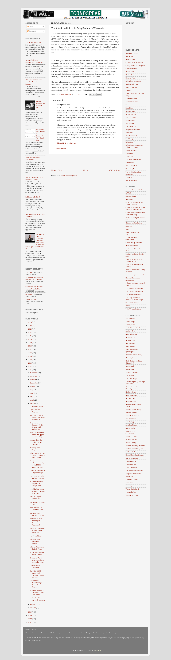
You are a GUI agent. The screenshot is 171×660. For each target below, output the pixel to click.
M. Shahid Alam (131, 439)
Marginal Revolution (133, 129)
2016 (30, 353)
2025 (30, 322)
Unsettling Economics (133, 169)
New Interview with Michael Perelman (37, 477)
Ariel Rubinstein (131, 334)
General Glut (130, 111)
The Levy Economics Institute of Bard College (134, 299)
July (32, 390)
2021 (30, 336)
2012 (30, 366)
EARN (128, 229)
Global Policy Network (134, 243)
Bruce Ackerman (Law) (134, 355)
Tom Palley (130, 163)
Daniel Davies (130, 75)
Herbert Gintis (131, 401)
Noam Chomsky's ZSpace (135, 455)
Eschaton (129, 105)
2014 (30, 359)
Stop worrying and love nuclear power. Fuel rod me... (37, 417)
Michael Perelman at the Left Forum (37, 548)
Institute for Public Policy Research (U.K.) (134, 260)
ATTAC (128, 193)
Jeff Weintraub (131, 419)
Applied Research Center (134, 190)
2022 (30, 332)
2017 (30, 349)
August (33, 386)
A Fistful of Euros (132, 53)
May (32, 396)
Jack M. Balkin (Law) (133, 410)
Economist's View (132, 102)
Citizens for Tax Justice (134, 223)
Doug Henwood (131, 87)
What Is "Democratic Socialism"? (32, 159)
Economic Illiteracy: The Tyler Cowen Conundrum (37, 592)
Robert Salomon (131, 150)
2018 (30, 346)
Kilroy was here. (31, 299)
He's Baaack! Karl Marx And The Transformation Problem (34, 82)
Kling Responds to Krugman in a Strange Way (36, 483)
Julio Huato (130, 123)
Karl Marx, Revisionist (33, 42)
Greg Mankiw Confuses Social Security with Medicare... (36, 426)
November (34, 376)
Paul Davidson (131, 461)
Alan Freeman (130, 318)
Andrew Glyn (130, 331)
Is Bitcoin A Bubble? (32, 197)
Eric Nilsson (130, 375)
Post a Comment (60, 148)
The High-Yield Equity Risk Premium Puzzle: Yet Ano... (37, 574)
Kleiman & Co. (131, 126)
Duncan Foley (130, 369)
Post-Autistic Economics (134, 288)
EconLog (129, 90)
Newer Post (57, 170)
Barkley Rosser (131, 340)
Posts (30, 27)
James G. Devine (131, 413)
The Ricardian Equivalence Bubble (35, 541)
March (32, 403)
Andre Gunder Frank (133, 328)
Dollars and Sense (132, 84)
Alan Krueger (130, 322)
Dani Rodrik (130, 72)
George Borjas (131, 114)
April (32, 400)
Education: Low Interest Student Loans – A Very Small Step (40, 135)
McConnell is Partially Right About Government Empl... (37, 584)
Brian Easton (130, 346)
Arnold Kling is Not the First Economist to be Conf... (37, 491)
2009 (30, 615)
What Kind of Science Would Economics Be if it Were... (37, 455)
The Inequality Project (133, 294)
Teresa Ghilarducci (132, 489)
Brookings (129, 199)
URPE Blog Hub (131, 166)
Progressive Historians (133, 474)
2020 (30, 339)
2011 (30, 370)
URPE (128, 306)
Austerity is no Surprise (35, 449)
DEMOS (129, 226)
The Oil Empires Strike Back (35, 498)
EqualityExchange (132, 372)
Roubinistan (130, 153)
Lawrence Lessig (131, 436)
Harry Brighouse (131, 395)
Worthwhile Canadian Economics (133, 173)
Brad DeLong (130, 343)
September (34, 383)
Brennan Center (131, 196)
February (33, 604)
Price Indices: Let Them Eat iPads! (36, 509)
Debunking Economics (133, 81)
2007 (30, 622)
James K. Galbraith (132, 416)
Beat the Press (130, 59)
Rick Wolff (129, 477)
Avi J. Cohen (130, 337)
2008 (30, 619)
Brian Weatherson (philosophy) (132, 351)
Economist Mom (131, 99)
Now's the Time (35, 536)
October (33, 380)
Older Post (114, 170)
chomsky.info (130, 358)
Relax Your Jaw (131, 142)
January (33, 608)
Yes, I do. (28, 272)
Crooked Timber (131, 69)
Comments (32, 31)
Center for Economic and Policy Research (134, 203)
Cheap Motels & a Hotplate (135, 65)
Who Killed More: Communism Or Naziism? (34, 61)
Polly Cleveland (131, 467)
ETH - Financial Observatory (131, 238)
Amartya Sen (130, 325)
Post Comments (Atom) (69, 176)
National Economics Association (133, 279)
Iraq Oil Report (131, 117)
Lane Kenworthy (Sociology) (131, 432)
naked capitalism (131, 180)
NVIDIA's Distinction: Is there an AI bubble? (34, 178)
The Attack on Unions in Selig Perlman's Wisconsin (37, 530)
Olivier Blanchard (132, 458)
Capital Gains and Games (134, 62)
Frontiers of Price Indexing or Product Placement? (36, 522)
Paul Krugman (131, 139)
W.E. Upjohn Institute (133, 309)
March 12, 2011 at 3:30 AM (66, 143)
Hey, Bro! (28, 294)
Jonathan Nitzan (131, 425)
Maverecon (129, 133)
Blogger (98, 650)
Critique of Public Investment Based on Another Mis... (37, 560)
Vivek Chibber (131, 492)
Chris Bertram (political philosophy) (134, 362)
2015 (30, 356)
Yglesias (129, 177)
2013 (30, 363)
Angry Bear (130, 56)
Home (86, 170)
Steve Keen (130, 483)
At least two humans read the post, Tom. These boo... (34, 278)
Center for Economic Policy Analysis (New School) (135, 208)
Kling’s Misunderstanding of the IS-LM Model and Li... (37, 464)
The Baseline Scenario (133, 160)
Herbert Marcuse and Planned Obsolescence (40, 105)
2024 (30, 325)
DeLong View (130, 78)
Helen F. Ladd (130, 398)
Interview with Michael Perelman (37, 514)
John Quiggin (130, 120)
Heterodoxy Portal (132, 246)
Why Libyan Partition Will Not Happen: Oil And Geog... (37, 434)
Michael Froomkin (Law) (134, 449)
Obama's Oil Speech (37, 406)
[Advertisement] (85, 161)
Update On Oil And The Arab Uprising (37, 599)
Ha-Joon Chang (131, 392)
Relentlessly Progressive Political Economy (134, 146)
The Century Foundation (134, 291)
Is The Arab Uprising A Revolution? (37, 553)
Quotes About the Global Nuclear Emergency (36, 442)
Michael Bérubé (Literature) (135, 446)
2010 (30, 612)
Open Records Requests (35, 411)
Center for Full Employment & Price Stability (135, 214)
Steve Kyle (129, 486)
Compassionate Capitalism (35, 566)
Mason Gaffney (131, 442)
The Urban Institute (132, 303)
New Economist (131, 136)
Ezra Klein (129, 108)
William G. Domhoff (133, 495)
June (32, 393)
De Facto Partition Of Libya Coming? (37, 471)
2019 (30, 343)
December (34, 373)
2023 (30, 329)
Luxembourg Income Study (135, 275)
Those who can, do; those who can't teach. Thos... (34, 288)
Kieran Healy (130, 428)
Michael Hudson (131, 452)
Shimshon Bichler (132, 480)
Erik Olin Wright (131, 378)
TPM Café (129, 156)
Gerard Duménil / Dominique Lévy (132, 388)
